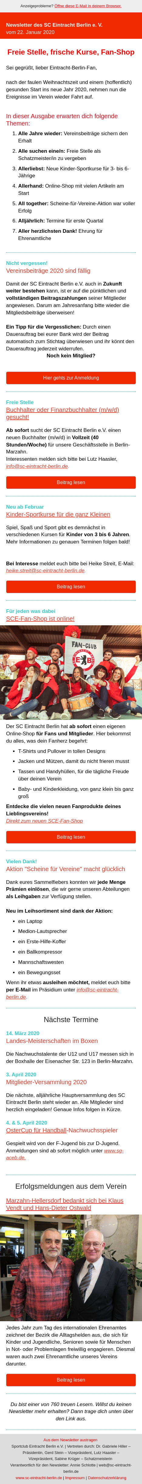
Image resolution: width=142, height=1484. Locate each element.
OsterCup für (24, 1130)
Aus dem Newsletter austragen (70, 1440)
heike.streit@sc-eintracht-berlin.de (45, 570)
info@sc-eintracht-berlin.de (37, 466)
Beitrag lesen (71, 482)
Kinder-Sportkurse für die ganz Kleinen (58, 514)
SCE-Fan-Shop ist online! (40, 618)
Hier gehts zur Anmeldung (71, 377)
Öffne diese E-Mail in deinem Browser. (88, 6)
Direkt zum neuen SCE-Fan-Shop (44, 821)
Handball (54, 1130)
